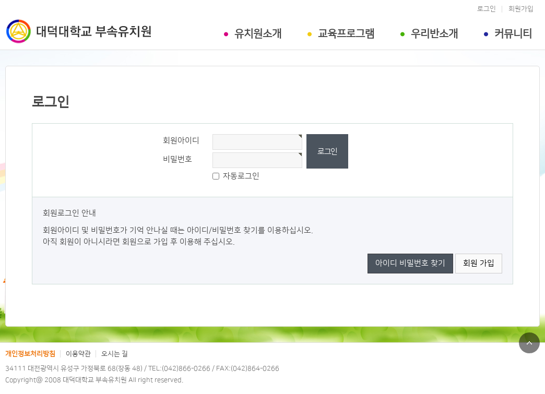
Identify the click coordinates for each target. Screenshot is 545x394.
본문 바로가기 (0, 0)
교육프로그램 (346, 34)
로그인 (486, 9)
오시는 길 (114, 353)
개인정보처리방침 (30, 353)
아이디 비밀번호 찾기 (410, 263)
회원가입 (521, 9)
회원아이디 (181, 140)
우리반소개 (434, 34)
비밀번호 (177, 159)
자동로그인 (241, 176)
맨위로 (529, 342)
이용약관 (78, 353)
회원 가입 (478, 263)
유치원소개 (257, 34)
